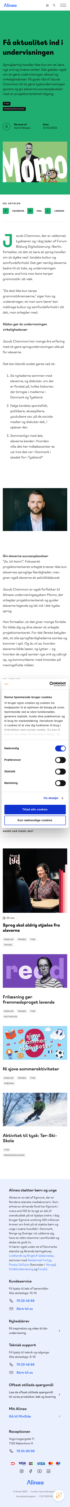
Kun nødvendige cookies (35, 820)
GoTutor (24, 1265)
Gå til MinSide (20, 1416)
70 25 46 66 (25, 1301)
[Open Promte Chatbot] (58, 1495)
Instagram (21, 1471)
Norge (50, 1265)
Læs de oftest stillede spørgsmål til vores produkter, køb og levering (32, 1394)
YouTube (39, 1471)
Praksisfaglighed (14, 109)
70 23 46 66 (25, 1364)
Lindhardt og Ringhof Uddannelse (31, 1256)
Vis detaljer (51, 798)
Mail (34, 211)
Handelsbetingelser (26, 1496)
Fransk (22, 939)
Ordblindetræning (21, 1269)
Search (54, 5)
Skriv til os (24, 1309)
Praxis (13, 1265)
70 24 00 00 (25, 1451)
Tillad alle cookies (35, 809)
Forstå (42, 1269)
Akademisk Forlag (39, 1260)
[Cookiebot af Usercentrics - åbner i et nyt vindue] (50, 684)
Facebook (13, 211)
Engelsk (9, 939)
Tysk (6, 103)
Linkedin (54, 211)
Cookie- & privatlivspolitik (44, 1491)
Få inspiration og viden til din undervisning (28, 1330)
